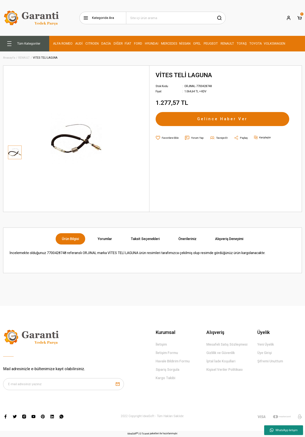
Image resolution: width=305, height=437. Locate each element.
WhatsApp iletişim (284, 430)
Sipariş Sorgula (167, 369)
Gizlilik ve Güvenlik (220, 353)
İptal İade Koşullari (220, 361)
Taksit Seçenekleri (145, 239)
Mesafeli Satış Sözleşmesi (226, 344)
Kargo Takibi (165, 378)
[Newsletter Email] (63, 384)
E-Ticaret (144, 434)
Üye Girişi (264, 353)
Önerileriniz (187, 239)
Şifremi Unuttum (270, 361)
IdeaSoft (132, 434)
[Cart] (299, 17)
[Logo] (32, 18)
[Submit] (117, 384)
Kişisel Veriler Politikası (224, 369)
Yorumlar (105, 239)
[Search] (176, 18)
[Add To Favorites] (168, 138)
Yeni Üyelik (265, 344)
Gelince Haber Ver (222, 119)
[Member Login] (288, 17)
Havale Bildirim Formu (173, 361)
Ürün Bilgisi (70, 239)
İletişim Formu (167, 353)
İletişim (161, 344)
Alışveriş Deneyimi (229, 239)
